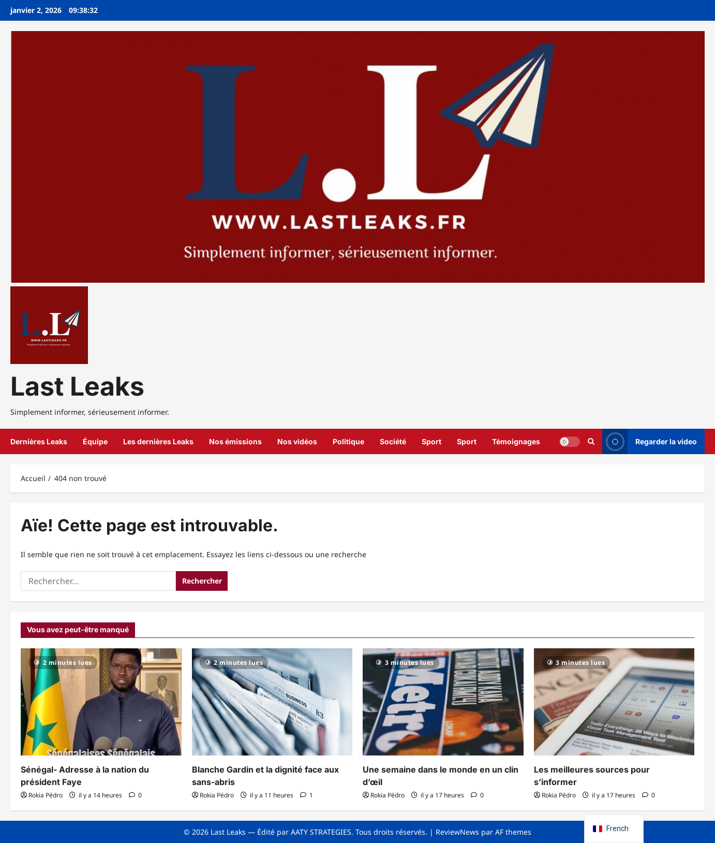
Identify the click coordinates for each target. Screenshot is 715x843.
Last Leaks (77, 386)
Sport (431, 441)
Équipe (95, 441)
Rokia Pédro (45, 795)
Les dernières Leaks (158, 441)
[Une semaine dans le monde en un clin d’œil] (443, 701)
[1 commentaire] (306, 795)
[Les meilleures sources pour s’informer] (614, 701)
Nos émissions (235, 441)
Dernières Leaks (38, 441)
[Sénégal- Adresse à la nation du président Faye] (101, 701)
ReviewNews (457, 832)
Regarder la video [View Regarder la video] (649, 441)
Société (393, 441)
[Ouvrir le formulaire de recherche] (591, 442)
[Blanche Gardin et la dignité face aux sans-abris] (272, 701)
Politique (348, 441)
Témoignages (516, 441)
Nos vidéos (297, 441)
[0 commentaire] (135, 795)
